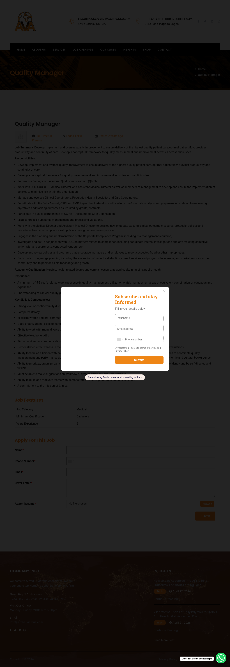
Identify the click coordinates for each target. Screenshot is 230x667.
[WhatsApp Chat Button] (221, 658)
